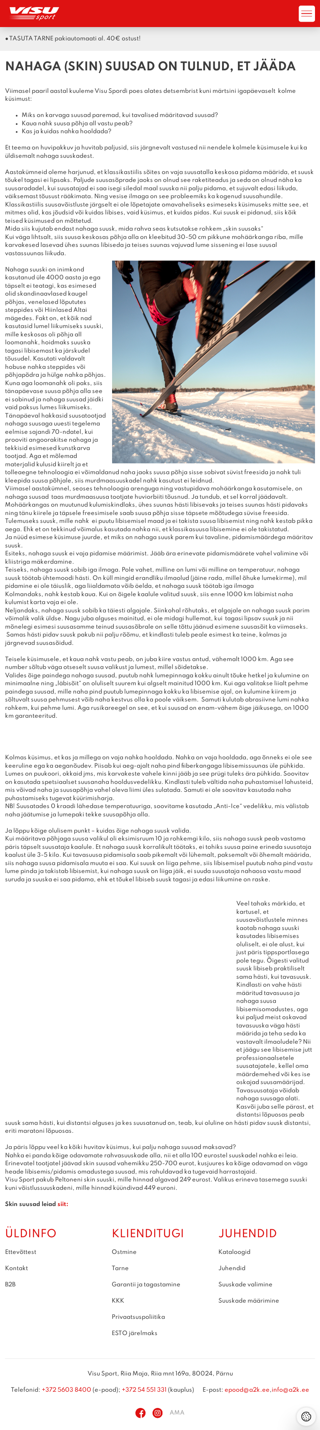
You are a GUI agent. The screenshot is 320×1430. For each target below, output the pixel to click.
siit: (63, 1204)
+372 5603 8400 (66, 1390)
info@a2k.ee (290, 1390)
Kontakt (16, 1268)
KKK (118, 1301)
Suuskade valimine (245, 1285)
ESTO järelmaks (135, 1333)
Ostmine (124, 1252)
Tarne (120, 1268)
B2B (10, 1285)
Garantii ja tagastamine (146, 1285)
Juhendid (231, 1268)
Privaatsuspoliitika (138, 1317)
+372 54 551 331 (144, 1390)
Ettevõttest (20, 1252)
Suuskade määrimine (248, 1301)
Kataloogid (234, 1252)
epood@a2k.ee (247, 1390)
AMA (177, 1413)
